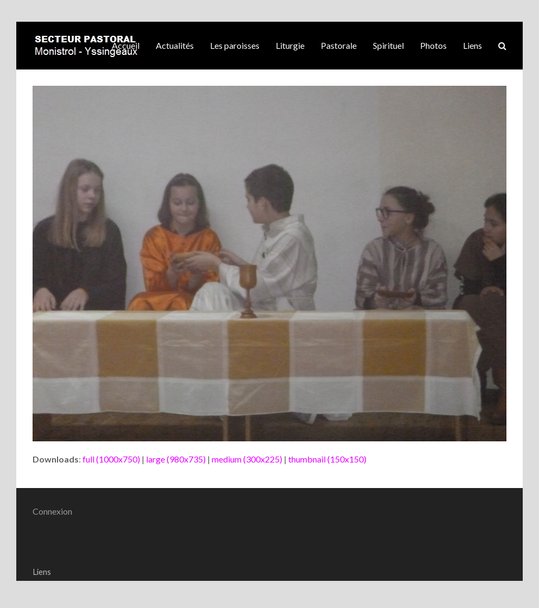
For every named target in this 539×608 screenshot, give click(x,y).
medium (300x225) (247, 459)
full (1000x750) (111, 459)
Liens (42, 572)
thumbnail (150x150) (327, 459)
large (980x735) (176, 459)
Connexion (52, 511)
